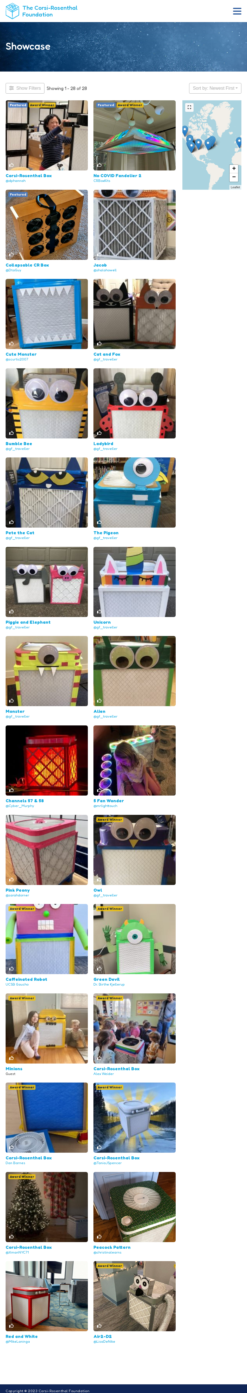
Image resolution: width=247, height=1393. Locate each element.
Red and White (22, 1332)
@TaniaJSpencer (107, 1159)
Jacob (100, 264)
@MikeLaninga (18, 1337)
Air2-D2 (102, 1332)
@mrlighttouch (105, 803)
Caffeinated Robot (26, 976)
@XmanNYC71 (17, 1248)
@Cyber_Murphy (20, 803)
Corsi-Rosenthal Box (29, 175)
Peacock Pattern (112, 1243)
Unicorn (102, 620)
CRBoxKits (101, 180)
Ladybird (103, 442)
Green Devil (106, 976)
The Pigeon (106, 531)
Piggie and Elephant (28, 620)
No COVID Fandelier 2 (117, 175)
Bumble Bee (19, 442)
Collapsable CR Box (27, 264)
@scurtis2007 (17, 358)
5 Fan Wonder (108, 798)
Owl (97, 887)
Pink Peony (18, 887)
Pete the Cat (20, 531)
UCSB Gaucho (17, 981)
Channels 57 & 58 (25, 798)
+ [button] (234, 169)
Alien (99, 709)
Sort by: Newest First (213, 88)
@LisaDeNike (104, 1337)
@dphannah (15, 180)
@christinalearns (107, 1248)
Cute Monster (21, 353)
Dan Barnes (15, 1159)
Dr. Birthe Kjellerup (109, 981)
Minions (14, 1065)
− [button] (234, 177)
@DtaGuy (13, 269)
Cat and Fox (106, 353)
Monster (15, 709)
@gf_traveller (105, 358)
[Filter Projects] (25, 88)
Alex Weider (103, 1070)
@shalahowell (105, 269)
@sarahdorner (17, 892)
